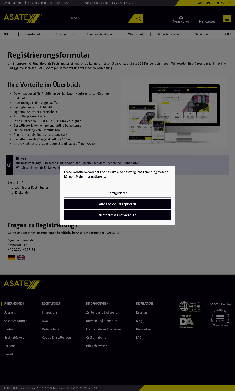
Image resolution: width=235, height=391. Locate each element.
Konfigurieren (117, 193)
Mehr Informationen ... (91, 176)
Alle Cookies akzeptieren (117, 204)
